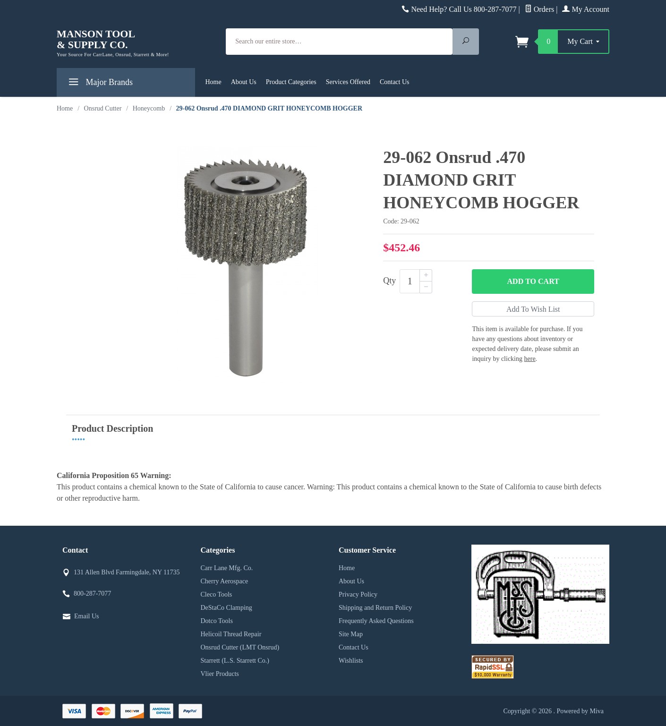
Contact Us (395, 81)
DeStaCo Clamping (226, 607)
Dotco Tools (217, 620)
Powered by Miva (580, 711)
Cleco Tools (216, 594)
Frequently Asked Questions (376, 620)
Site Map (351, 634)
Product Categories (291, 81)
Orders (540, 9)
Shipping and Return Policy (375, 607)
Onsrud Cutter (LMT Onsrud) (240, 647)
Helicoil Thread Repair (231, 634)
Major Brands (99, 84)
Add (533, 281)
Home (213, 81)
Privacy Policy (358, 594)
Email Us (86, 616)
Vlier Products (220, 673)
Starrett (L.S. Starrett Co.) (235, 660)
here (530, 358)
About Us (243, 81)
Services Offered (348, 81)
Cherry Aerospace (224, 581)
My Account (585, 9)
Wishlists (351, 660)
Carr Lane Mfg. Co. (227, 568)
